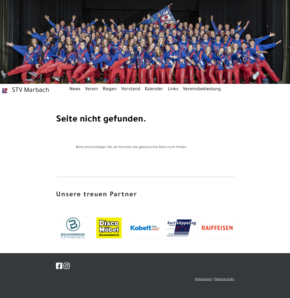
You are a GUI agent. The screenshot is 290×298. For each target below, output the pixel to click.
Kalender (154, 89)
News (74, 89)
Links (173, 89)
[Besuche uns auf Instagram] (66, 267)
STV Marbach (30, 90)
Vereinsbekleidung (202, 89)
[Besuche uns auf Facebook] (59, 267)
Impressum (203, 279)
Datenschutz (224, 279)
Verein (91, 89)
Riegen (110, 89)
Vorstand (130, 89)
